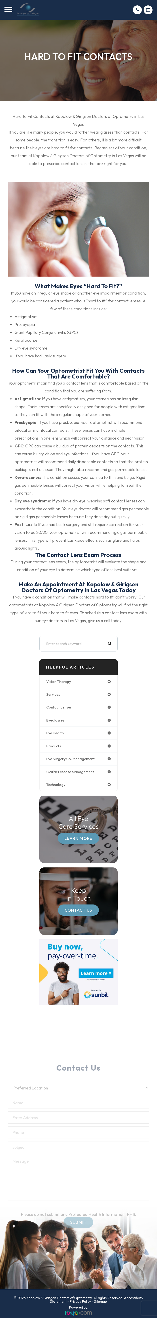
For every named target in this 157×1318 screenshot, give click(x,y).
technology (55, 784)
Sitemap (100, 1301)
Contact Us (78, 910)
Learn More (78, 838)
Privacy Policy (80, 1301)
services (53, 694)
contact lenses (59, 707)
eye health (55, 733)
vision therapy (58, 681)
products (53, 746)
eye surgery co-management (70, 759)
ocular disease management (70, 772)
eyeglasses (55, 720)
